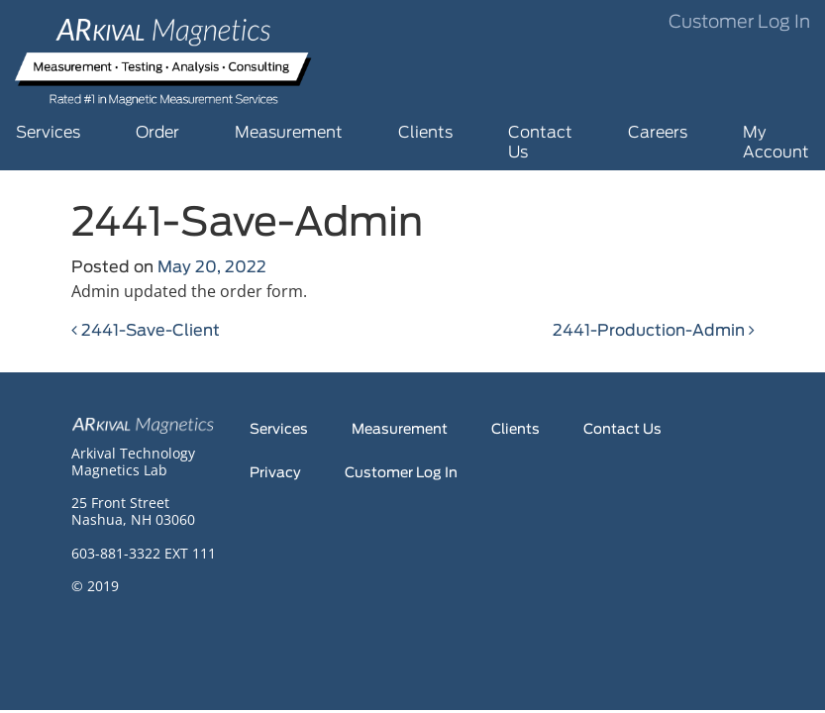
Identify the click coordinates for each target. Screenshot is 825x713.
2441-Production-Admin (654, 331)
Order (157, 133)
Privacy (275, 473)
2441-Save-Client (145, 331)
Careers (657, 133)
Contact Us (540, 142)
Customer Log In (739, 23)
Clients (425, 133)
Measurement (289, 133)
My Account (776, 142)
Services (48, 133)
